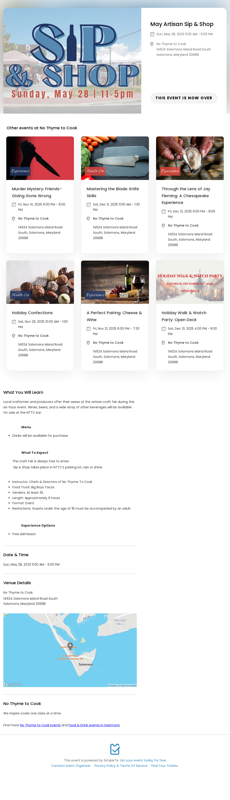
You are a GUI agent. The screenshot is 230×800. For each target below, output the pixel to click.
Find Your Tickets (164, 765)
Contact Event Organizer (71, 765)
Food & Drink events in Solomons (94, 725)
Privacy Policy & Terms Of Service (121, 765)
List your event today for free (143, 760)
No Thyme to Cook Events (40, 725)
